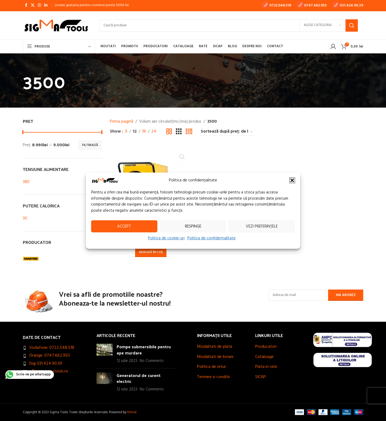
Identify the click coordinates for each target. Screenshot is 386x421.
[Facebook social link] (26, 5)
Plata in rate (266, 367)
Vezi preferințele (262, 226)
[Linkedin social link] (46, 5)
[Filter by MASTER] (41, 259)
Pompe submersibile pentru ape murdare (144, 349)
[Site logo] (55, 25)
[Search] (228, 25)
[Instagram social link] (39, 5)
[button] (292, 180)
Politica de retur (211, 367)
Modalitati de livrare (215, 357)
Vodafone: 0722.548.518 (51, 347)
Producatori (266, 347)
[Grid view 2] (169, 132)
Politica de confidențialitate (211, 238)
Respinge (193, 226)
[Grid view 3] (179, 132)
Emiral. (132, 412)
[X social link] (32, 5)
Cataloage (264, 357)
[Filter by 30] (57, 218)
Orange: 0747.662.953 (49, 355)
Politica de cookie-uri (166, 238)
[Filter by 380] (57, 182)
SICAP (260, 377)
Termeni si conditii (213, 377)
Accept (124, 226)
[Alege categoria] (322, 25)
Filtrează (90, 145)
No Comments (152, 361)
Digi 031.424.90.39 (45, 363)
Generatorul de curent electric (139, 378)
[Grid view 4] (189, 132)
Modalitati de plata (214, 347)
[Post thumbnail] (104, 354)
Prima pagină (121, 121)
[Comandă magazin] (227, 132)
